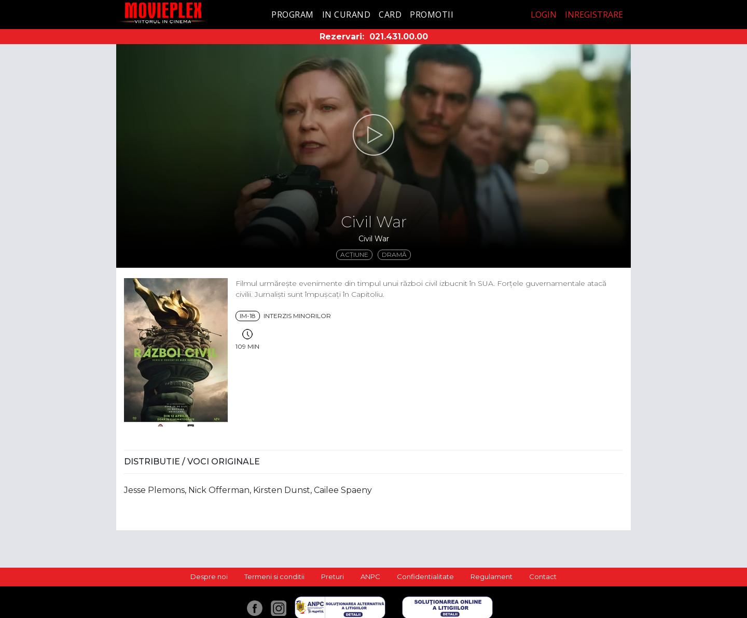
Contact (543, 576)
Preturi (332, 576)
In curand (346, 14)
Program (292, 14)
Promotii (431, 14)
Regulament (492, 576)
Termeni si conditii (274, 576)
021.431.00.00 (398, 37)
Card (390, 14)
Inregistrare (594, 14)
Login (544, 14)
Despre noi (209, 576)
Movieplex (163, 12)
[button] (373, 135)
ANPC (370, 576)
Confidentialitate (425, 576)
